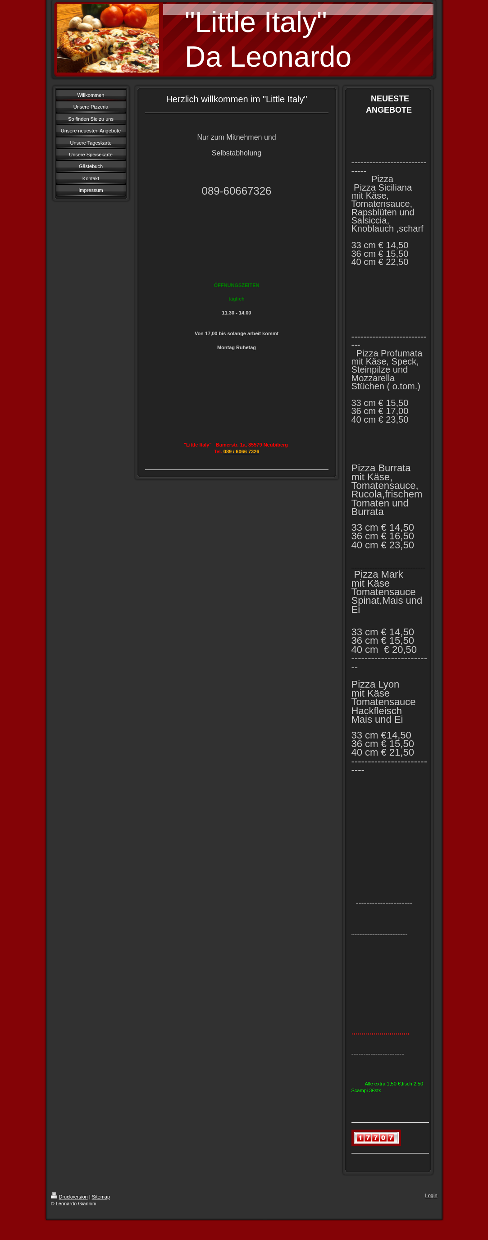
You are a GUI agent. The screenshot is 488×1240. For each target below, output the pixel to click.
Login (431, 1195)
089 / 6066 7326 (241, 451)
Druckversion (69, 1196)
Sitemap (101, 1196)
